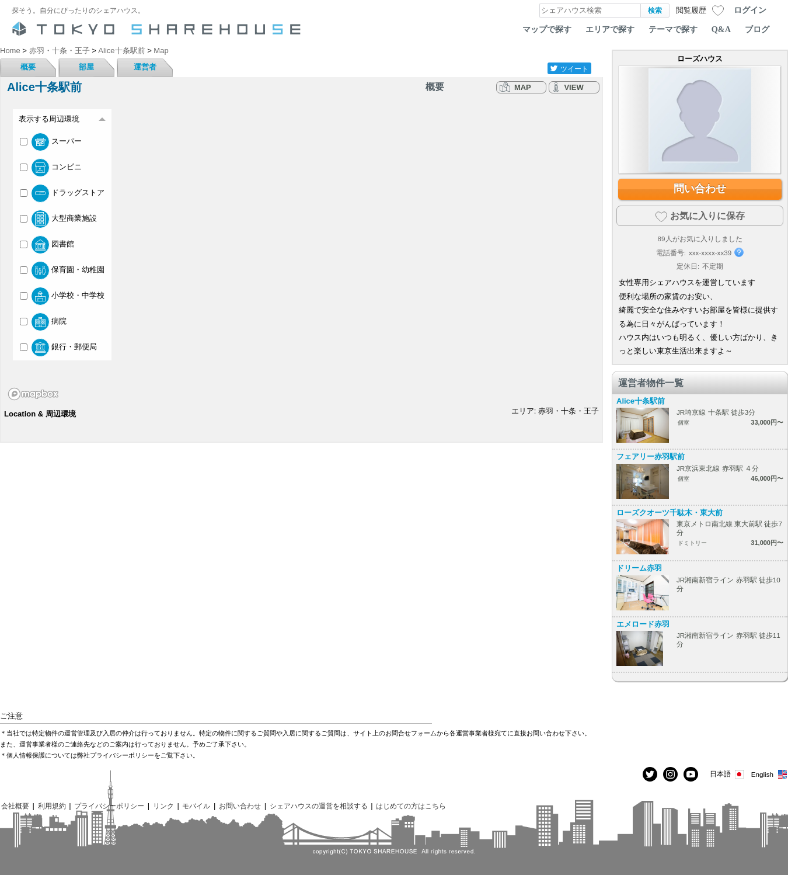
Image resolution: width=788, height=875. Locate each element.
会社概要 (15, 806)
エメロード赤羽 (643, 624)
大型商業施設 (58, 219)
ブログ (757, 29)
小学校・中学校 (62, 296)
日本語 (727, 774)
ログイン (750, 10)
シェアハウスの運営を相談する (319, 806)
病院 (43, 321)
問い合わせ (700, 189)
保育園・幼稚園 (62, 270)
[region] (301, 252)
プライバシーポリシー (109, 806)
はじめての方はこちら (411, 806)
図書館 (47, 244)
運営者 (145, 66)
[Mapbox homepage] (33, 394)
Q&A (721, 29)
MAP (522, 87)
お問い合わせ (240, 806)
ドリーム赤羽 (639, 568)
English (769, 774)
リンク (163, 806)
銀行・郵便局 (58, 347)
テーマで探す (673, 29)
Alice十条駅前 (640, 401)
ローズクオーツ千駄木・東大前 (669, 512)
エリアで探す (609, 29)
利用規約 (52, 806)
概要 (28, 66)
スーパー (51, 142)
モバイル (196, 806)
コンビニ (51, 167)
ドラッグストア (62, 193)
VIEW (573, 87)
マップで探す (546, 29)
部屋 (86, 66)
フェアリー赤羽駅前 (650, 456)
